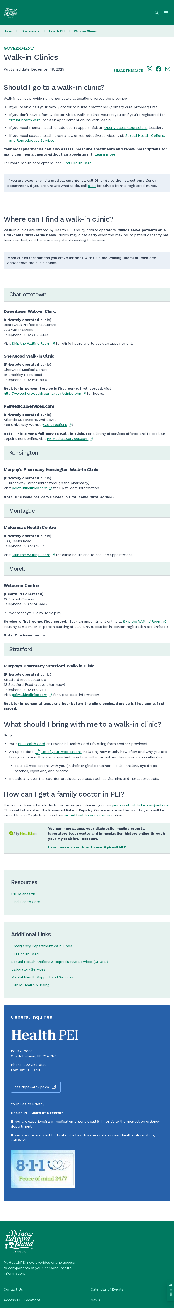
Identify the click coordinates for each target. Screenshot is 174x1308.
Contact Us (13, 1289)
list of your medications (61, 751)
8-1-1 (92, 186)
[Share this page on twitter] (149, 69)
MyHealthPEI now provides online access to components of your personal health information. (39, 1267)
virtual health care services (87, 815)
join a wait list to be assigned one (140, 805)
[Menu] (165, 12)
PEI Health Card (31, 744)
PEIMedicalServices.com (67, 438)
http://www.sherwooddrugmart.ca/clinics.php (42, 393)
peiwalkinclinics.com (29, 488)
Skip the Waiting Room (31, 343)
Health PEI (57, 31)
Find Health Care (77, 163)
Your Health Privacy (27, 1104)
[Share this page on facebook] (158, 69)
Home (8, 31)
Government (31, 31)
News (95, 1300)
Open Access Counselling (125, 127)
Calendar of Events (107, 1289)
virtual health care (25, 120)
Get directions (55, 424)
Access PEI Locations (22, 1300)
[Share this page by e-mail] (167, 69)
